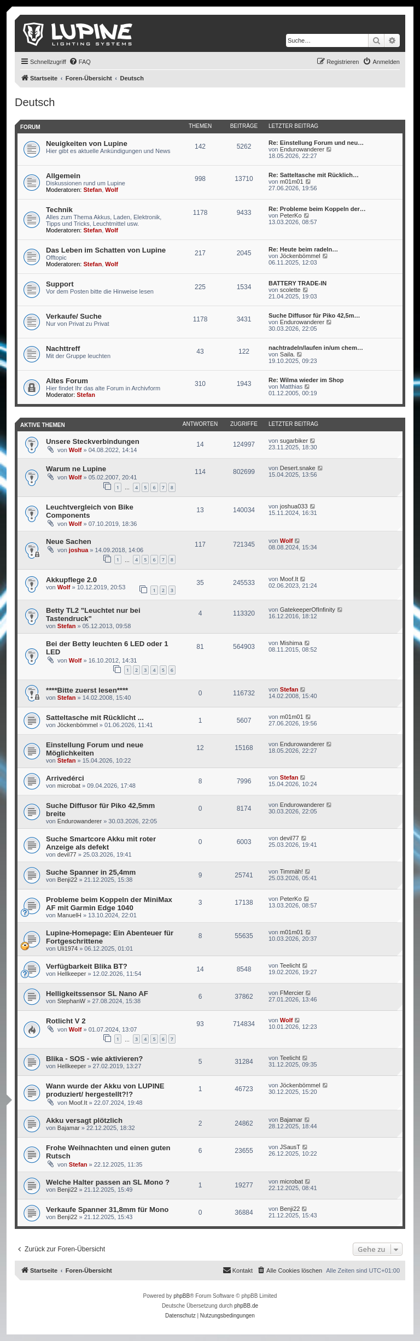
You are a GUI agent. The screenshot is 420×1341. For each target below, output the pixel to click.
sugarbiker (294, 440)
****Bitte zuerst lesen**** (87, 690)
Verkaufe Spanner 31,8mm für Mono (107, 1209)
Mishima (291, 643)
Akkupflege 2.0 (71, 580)
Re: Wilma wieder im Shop (306, 380)
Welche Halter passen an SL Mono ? (108, 1182)
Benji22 (67, 879)
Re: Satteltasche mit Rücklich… (314, 175)
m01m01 (292, 181)
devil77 (67, 854)
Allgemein (63, 176)
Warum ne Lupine (76, 469)
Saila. (287, 354)
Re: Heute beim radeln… (303, 249)
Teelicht (290, 965)
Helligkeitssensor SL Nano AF (97, 993)
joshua (78, 550)
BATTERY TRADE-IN (297, 283)
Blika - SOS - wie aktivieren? (94, 1059)
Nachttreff (63, 348)
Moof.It (289, 579)
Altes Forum (67, 381)
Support (60, 284)
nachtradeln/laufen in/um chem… (316, 347)
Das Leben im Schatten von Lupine (106, 250)
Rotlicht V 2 (66, 1021)
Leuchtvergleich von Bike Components (89, 511)
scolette (290, 289)
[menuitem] (80, 61)
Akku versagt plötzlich (84, 1120)
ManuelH (69, 915)
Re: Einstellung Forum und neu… (316, 142)
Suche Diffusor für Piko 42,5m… (314, 315)
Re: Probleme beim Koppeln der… (317, 209)
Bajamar (68, 1128)
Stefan (93, 189)
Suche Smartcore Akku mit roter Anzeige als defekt (101, 843)
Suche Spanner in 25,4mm (91, 872)
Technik (59, 210)
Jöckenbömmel (300, 256)
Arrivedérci (65, 778)
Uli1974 (67, 948)
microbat (68, 785)
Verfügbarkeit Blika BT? (86, 966)
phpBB (181, 1296)
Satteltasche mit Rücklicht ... (95, 717)
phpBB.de (246, 1306)
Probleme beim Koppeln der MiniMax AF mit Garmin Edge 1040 (109, 903)
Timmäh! (291, 871)
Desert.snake (298, 468)
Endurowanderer (302, 149)
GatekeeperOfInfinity (307, 609)
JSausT (290, 1147)
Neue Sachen (68, 541)
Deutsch (35, 102)
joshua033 (294, 506)
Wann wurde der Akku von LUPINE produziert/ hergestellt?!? (105, 1090)
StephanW (71, 1001)
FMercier (292, 992)
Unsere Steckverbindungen (92, 441)
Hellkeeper (71, 973)
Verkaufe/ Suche (74, 316)
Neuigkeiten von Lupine (86, 143)
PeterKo (291, 215)
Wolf (111, 189)
